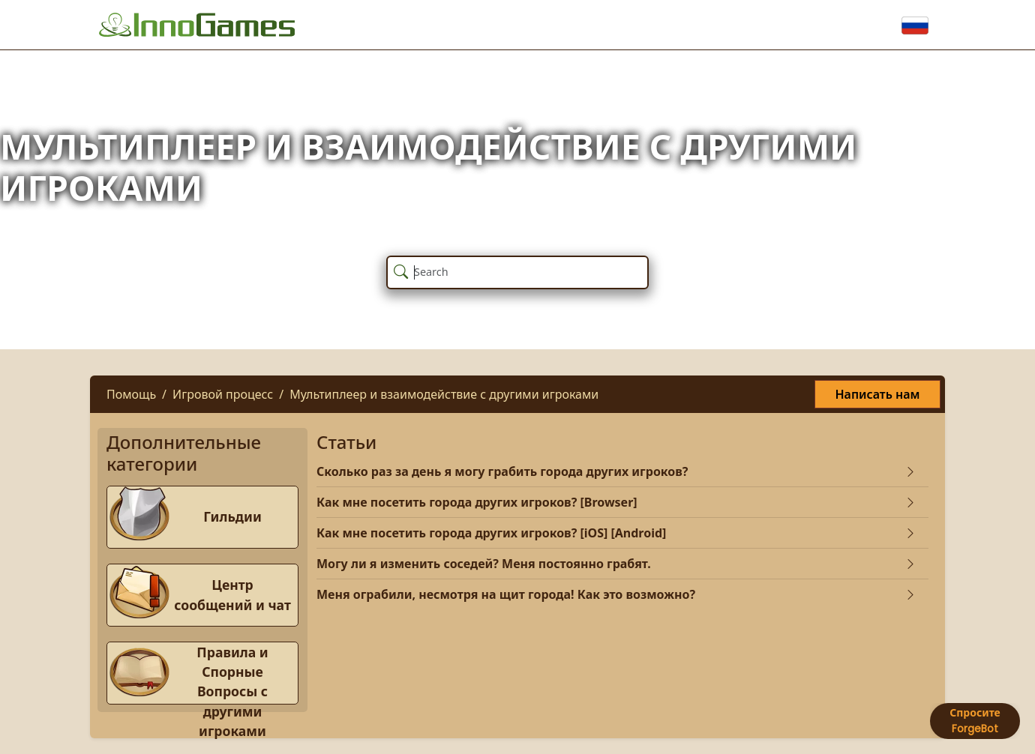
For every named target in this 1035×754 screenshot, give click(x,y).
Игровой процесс (222, 394)
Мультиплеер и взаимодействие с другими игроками (444, 394)
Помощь (131, 394)
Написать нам (877, 394)
